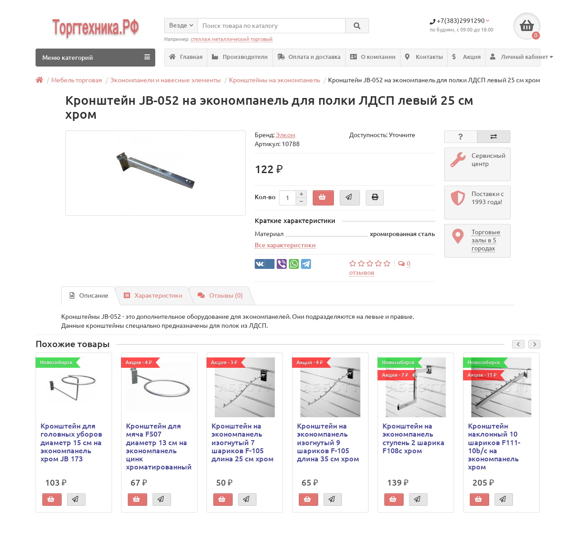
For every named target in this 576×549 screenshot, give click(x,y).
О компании (373, 57)
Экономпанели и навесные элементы (165, 80)
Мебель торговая (76, 80)
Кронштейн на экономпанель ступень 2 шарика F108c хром (413, 438)
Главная (185, 57)
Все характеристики (285, 245)
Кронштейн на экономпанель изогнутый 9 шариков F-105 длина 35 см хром (328, 442)
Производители (240, 57)
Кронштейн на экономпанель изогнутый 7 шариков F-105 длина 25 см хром (243, 442)
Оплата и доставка (309, 57)
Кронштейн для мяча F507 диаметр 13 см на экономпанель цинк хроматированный (159, 446)
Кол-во (265, 197)
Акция (466, 57)
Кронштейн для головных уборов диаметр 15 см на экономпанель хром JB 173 (71, 442)
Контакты (424, 57)
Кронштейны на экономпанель (274, 80)
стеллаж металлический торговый (232, 39)
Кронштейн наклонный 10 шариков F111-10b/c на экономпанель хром (494, 446)
